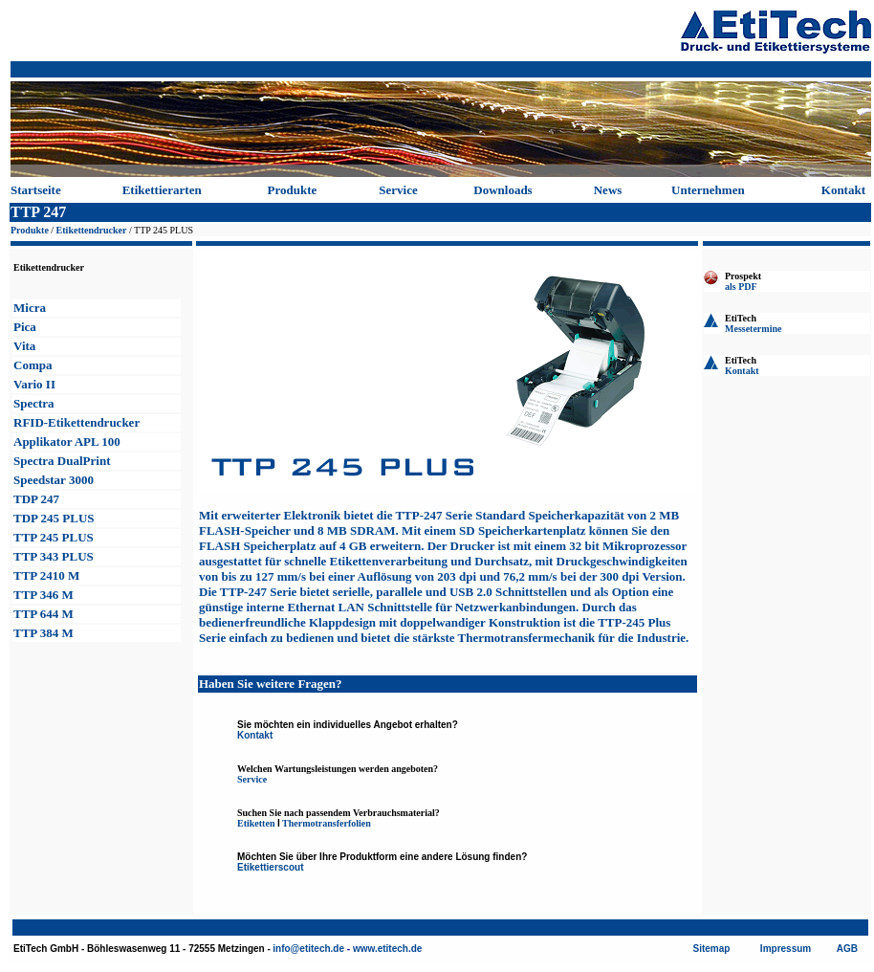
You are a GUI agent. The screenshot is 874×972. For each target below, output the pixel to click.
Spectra (34, 403)
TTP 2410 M (46, 575)
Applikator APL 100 (66, 441)
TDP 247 (36, 499)
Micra (29, 307)
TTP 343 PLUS (53, 556)
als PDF (741, 286)
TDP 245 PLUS (54, 518)
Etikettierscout (270, 867)
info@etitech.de (308, 948)
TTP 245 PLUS (53, 537)
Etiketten (255, 823)
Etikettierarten (162, 190)
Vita (24, 346)
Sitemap (712, 948)
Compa (32, 365)
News (608, 190)
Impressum (785, 948)
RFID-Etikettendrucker (76, 422)
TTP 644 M (43, 614)
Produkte (292, 190)
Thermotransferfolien (326, 823)
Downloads (502, 190)
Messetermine (753, 328)
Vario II (34, 384)
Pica (24, 327)
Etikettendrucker (91, 230)
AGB (847, 948)
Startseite (36, 190)
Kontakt (843, 190)
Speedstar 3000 (53, 480)
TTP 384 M (43, 633)
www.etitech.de (387, 948)
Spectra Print (61, 460)
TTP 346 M (43, 594)
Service (398, 190)
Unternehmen (708, 190)
